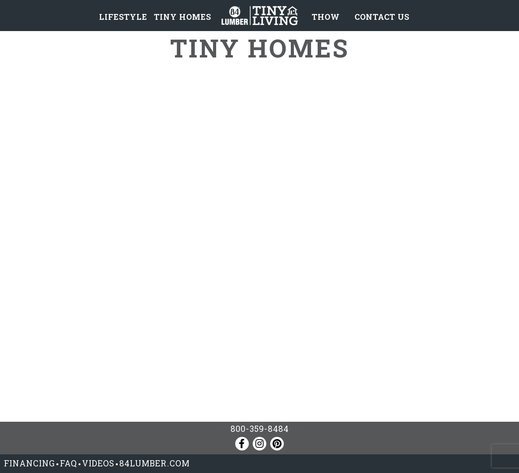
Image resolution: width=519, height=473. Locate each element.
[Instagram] (259, 443)
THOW (326, 17)
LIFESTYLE (123, 17)
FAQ (68, 463)
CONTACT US (382, 17)
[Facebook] (242, 443)
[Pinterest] (277, 443)
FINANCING (29, 463)
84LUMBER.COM (154, 463)
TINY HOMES (182, 17)
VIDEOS (98, 463)
